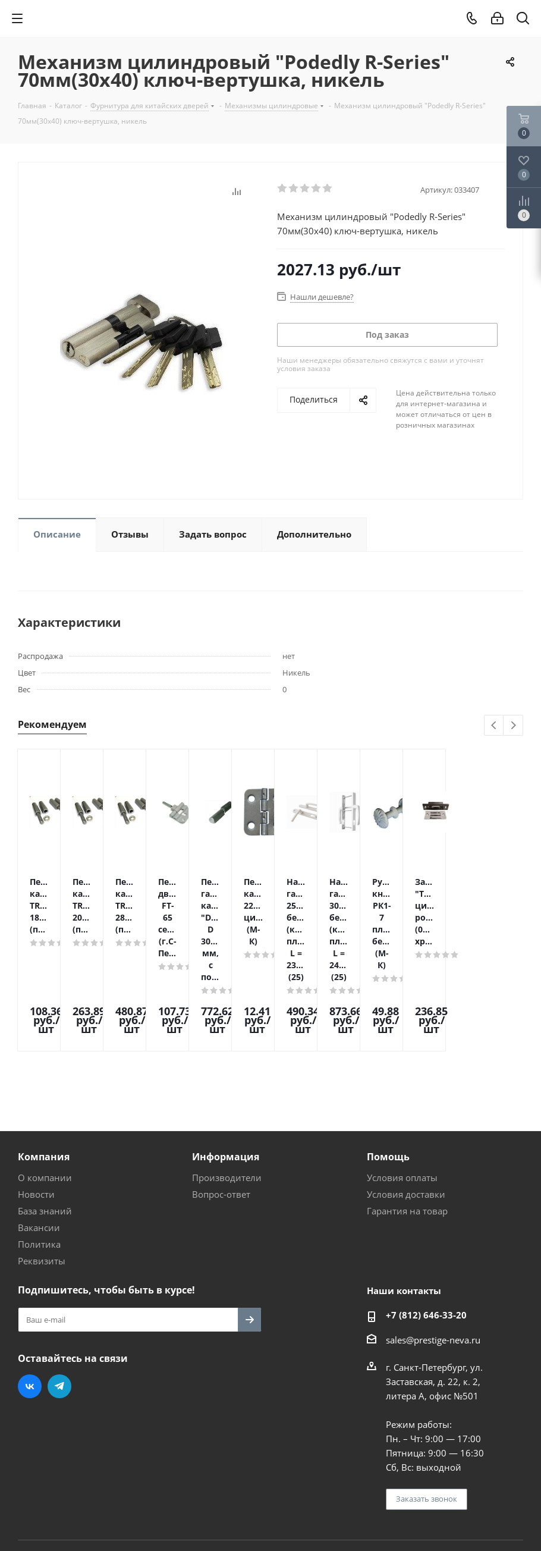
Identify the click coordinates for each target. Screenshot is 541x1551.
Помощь (388, 1067)
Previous (494, 725)
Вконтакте (30, 1297)
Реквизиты (41, 1172)
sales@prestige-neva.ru (433, 1251)
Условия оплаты (402, 1088)
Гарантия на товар (407, 1122)
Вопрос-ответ (221, 1105)
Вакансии (39, 1138)
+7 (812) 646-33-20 (426, 1226)
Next (513, 725)
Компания (44, 1067)
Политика (39, 1155)
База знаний (45, 1122)
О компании (45, 1088)
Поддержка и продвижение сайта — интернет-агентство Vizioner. (160, 1478)
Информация (225, 1067)
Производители (227, 1088)
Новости (36, 1105)
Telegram (59, 1297)
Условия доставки (406, 1105)
